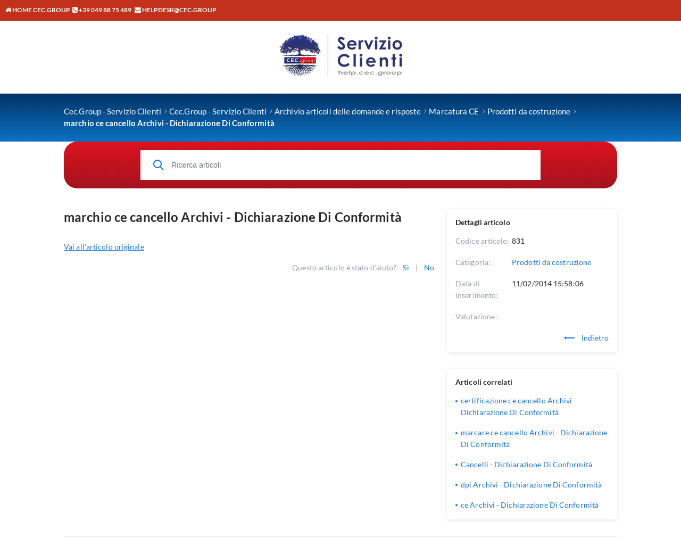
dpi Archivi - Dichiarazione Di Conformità (531, 484)
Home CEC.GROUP (37, 10)
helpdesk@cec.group (179, 10)
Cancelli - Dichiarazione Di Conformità (526, 464)
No (429, 267)
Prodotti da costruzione (551, 262)
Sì (406, 267)
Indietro (586, 337)
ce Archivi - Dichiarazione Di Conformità (530, 504)
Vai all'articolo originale (104, 246)
